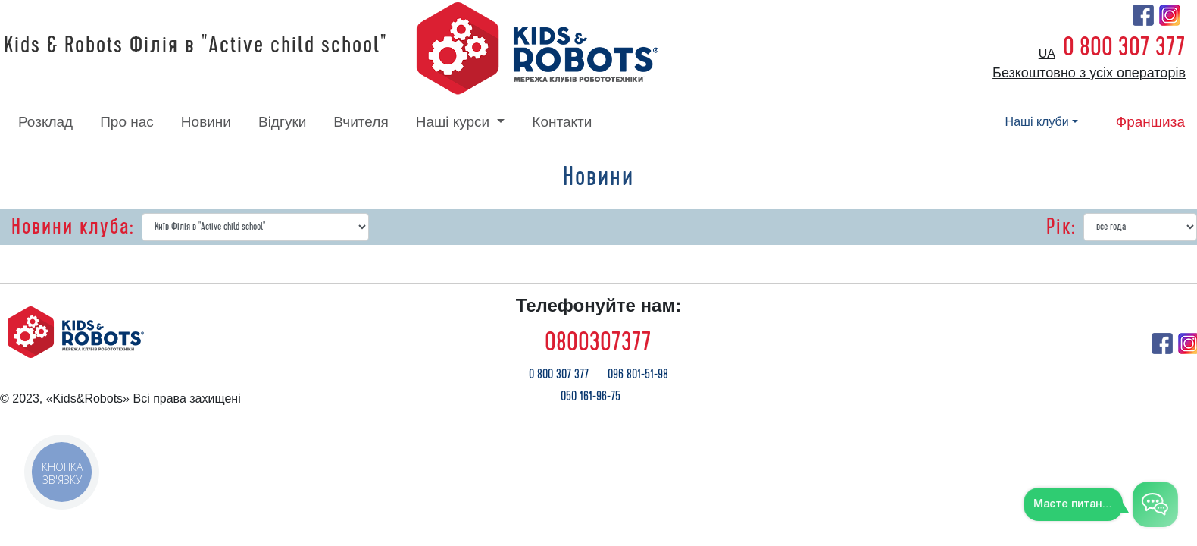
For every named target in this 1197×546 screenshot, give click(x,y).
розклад (45, 122)
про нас (127, 122)
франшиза (1150, 122)
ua (1047, 53)
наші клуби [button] (1037, 121)
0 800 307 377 (1124, 47)
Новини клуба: (72, 226)
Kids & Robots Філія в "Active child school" (195, 45)
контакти (562, 122)
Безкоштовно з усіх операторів (1089, 72)
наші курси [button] (455, 122)
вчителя (360, 122)
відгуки (282, 122)
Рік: (1061, 226)
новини (206, 122)
